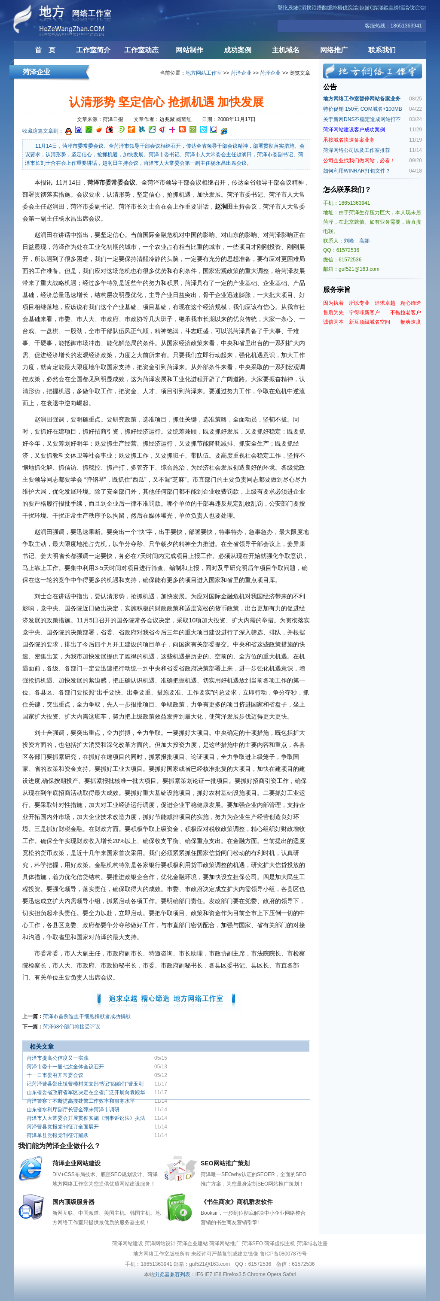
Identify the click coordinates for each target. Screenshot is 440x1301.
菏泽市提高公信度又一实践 (58, 1058)
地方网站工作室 (204, 73)
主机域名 (285, 50)
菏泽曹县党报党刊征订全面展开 (63, 1127)
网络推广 (334, 50)
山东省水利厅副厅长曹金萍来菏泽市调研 (73, 1110)
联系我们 (382, 50)
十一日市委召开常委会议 (55, 1075)
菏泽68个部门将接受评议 (71, 1027)
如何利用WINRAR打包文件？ (357, 171)
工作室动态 (141, 50)
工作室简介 (93, 50)
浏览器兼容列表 (172, 1274)
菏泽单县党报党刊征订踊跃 (58, 1135)
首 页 (45, 50)
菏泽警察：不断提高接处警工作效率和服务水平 (81, 1101)
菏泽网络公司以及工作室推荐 (356, 150)
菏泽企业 (241, 73)
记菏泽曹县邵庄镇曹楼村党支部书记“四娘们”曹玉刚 (85, 1084)
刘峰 (349, 241)
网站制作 (189, 50)
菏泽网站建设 (65, 20)
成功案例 (237, 50)
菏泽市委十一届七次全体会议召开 (65, 1067)
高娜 (364, 241)
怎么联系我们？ (347, 189)
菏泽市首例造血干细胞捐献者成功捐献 (87, 1016)
